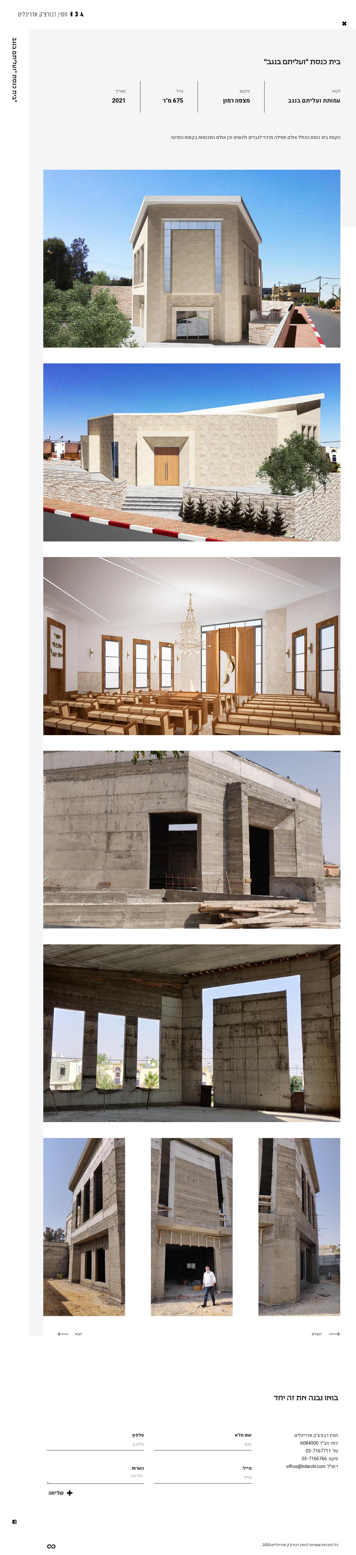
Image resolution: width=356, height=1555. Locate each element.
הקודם (317, 1334)
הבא (78, 1334)
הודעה (95, 1478)
